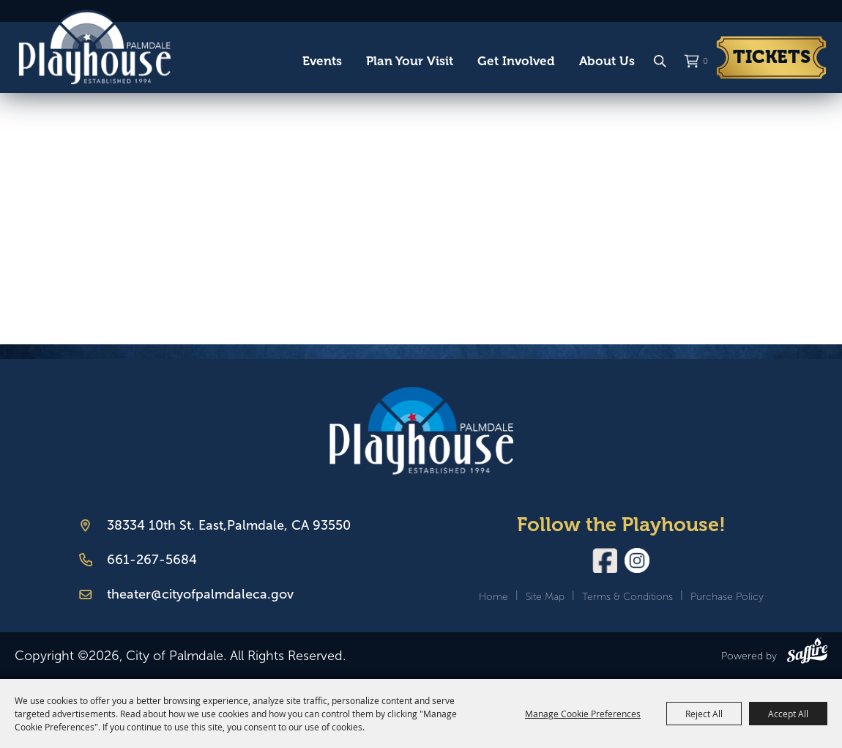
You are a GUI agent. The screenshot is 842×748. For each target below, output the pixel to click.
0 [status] (705, 60)
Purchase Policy (727, 596)
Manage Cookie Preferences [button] (583, 713)
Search (660, 61)
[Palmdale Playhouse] (421, 430)
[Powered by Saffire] (807, 653)
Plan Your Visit (409, 61)
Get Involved (516, 61)
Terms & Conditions (627, 596)
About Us (607, 61)
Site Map (545, 596)
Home (493, 596)
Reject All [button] (704, 713)
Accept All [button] (788, 713)
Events (322, 61)
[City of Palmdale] (94, 46)
